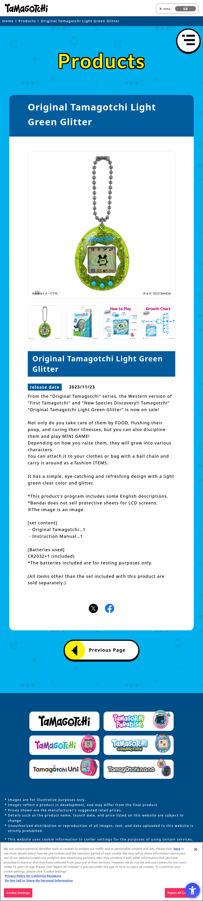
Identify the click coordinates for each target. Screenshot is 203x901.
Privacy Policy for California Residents (33, 877)
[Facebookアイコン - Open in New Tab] (109, 608)
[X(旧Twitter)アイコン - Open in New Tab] (93, 608)
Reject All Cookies (180, 894)
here (177, 850)
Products (27, 21)
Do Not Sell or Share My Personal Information (39, 881)
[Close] (196, 850)
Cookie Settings (18, 894)
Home (8, 21)
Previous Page (99, 650)
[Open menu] (188, 40)
